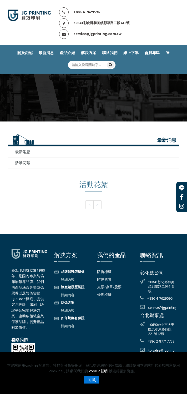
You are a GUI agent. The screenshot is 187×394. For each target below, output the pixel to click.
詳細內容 (68, 279)
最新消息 (46, 53)
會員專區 (152, 53)
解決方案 (88, 53)
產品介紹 (67, 53)
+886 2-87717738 (160, 341)
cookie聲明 (98, 371)
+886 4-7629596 (87, 12)
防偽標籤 (104, 271)
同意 (91, 380)
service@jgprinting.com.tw (98, 33)
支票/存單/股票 (109, 286)
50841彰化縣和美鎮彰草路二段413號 (102, 23)
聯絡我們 (109, 53)
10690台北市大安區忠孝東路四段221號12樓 (161, 329)
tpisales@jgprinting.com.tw (162, 350)
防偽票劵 (104, 279)
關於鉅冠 (25, 53)
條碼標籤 (104, 294)
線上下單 (131, 53)
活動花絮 (22, 162)
